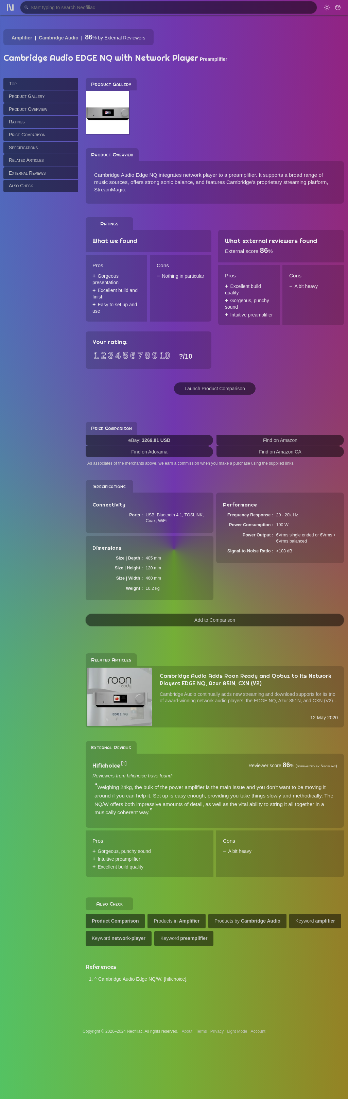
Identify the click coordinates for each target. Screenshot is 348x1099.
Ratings (17, 121)
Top (13, 83)
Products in (176, 921)
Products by (247, 921)
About (187, 1031)
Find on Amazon (280, 440)
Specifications (23, 147)
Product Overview (28, 109)
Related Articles (26, 160)
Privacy (217, 1031)
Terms (201, 1031)
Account (258, 1031)
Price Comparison (27, 134)
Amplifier (22, 37)
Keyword (315, 921)
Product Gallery (27, 96)
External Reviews (27, 173)
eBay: (149, 440)
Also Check (21, 185)
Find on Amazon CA (280, 451)
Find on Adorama (149, 451)
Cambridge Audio (58, 37)
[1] (124, 763)
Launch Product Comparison (215, 388)
